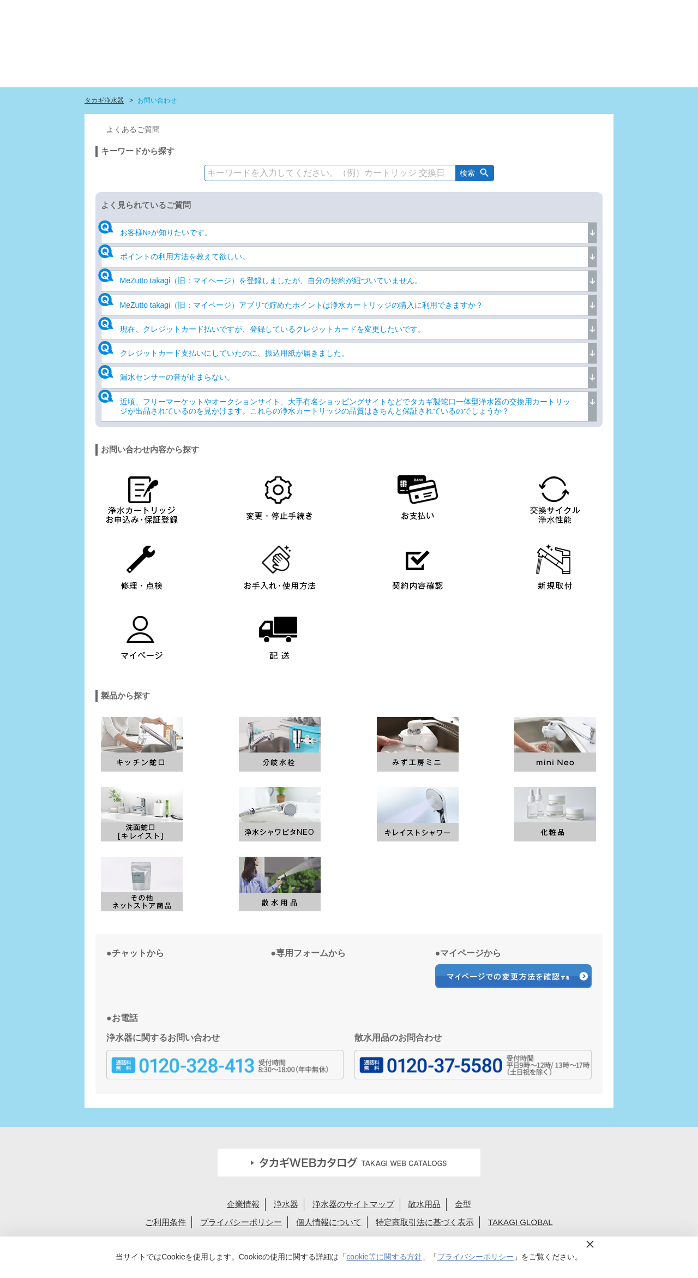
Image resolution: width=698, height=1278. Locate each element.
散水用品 (424, 1204)
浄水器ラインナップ (297, 62)
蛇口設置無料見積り (231, 12)
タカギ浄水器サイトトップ (204, 62)
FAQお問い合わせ (385, 12)
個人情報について (329, 1222)
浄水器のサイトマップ (353, 1204)
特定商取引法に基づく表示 (425, 1222)
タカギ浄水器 (104, 100)
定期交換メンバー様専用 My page (565, 12)
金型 (463, 1204)
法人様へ (470, 12)
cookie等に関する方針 (384, 1256)
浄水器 (286, 1204)
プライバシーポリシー (241, 1222)
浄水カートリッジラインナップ (365, 62)
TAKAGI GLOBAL (520, 1222)
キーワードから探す (137, 151)
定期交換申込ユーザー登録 (308, 12)
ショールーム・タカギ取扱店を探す (445, 62)
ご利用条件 (165, 1222)
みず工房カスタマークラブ (584, 62)
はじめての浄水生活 (242, 62)
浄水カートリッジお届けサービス (522, 62)
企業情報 (243, 1204)
